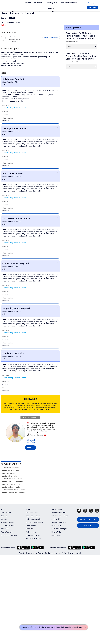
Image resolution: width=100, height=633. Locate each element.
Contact (4, 519)
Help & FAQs (56, 532)
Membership (56, 525)
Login (92, 4)
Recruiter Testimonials (34, 522)
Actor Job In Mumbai (10, 468)
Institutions (5, 529)
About (3, 509)
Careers (4, 516)
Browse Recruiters (33, 535)
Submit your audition (60, 516)
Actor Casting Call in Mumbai (14, 108)
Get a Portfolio (31, 525)
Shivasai (31, 440)
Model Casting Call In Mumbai (14, 492)
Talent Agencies (52, 3)
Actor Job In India (9, 473)
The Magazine (57, 509)
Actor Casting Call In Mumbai (13, 490)
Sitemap (29, 529)
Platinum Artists (32, 513)
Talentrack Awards (59, 522)
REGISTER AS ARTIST (88, 519)
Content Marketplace (69, 3)
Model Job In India (9, 476)
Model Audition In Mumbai (12, 481)
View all (30, 447)
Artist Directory (32, 532)
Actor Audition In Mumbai (12, 479)
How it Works (6, 513)
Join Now (92, 7)
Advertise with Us (7, 522)
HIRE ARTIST (88, 525)
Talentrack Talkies (59, 513)
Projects (28, 3)
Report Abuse (57, 535)
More (51, 8)
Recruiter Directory (33, 538)
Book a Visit (56, 519)
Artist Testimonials (33, 519)
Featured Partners (33, 516)
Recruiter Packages (59, 529)
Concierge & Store (8, 525)
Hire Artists (39, 3)
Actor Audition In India (11, 484)
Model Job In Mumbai (10, 470)
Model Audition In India (11, 487)
